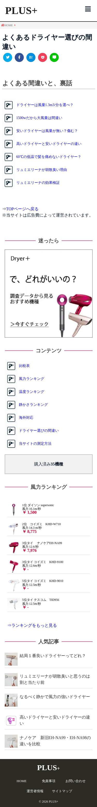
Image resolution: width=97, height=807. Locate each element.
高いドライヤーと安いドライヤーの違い (48, 144)
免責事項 (48, 781)
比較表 (24, 366)
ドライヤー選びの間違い (39, 431)
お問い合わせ (75, 781)
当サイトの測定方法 (35, 444)
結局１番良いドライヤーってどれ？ (53, 655)
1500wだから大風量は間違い (39, 118)
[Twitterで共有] (7, 57)
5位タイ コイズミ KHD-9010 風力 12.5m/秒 (35, 584)
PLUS (48, 767)
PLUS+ (21, 10)
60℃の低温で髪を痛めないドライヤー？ (48, 157)
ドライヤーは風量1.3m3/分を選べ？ (44, 105)
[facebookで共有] (19, 57)
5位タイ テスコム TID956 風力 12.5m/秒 (33, 603)
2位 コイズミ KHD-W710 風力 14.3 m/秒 (34, 528)
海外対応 (26, 418)
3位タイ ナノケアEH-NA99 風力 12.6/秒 (34, 547)
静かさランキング (33, 405)
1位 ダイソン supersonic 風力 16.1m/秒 (30, 509)
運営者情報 (35, 791)
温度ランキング (31, 392)
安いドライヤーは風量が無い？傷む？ (47, 131)
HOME (21, 781)
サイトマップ (62, 791)
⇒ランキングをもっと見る (32, 625)
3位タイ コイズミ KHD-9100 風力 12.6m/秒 (35, 566)
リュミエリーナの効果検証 (38, 183)
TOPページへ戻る (22, 209)
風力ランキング (31, 379)
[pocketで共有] (42, 57)
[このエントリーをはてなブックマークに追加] (30, 57)
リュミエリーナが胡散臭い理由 (41, 170)
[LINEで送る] (54, 57)
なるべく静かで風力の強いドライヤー (55, 696)
